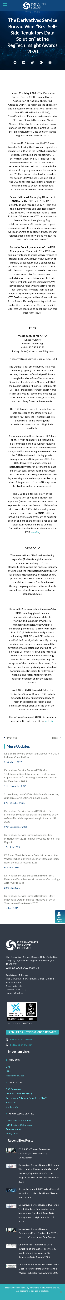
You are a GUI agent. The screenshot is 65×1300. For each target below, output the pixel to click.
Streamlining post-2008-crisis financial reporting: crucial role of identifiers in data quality (39, 1193)
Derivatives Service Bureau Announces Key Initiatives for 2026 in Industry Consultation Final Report (32, 838)
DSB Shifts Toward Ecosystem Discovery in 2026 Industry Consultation (34, 1153)
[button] (15, 62)
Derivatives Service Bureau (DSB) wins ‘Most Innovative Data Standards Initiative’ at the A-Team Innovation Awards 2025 (30, 899)
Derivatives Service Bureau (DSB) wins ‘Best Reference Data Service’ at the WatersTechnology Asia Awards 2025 (32, 879)
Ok (20, 1295)
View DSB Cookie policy (34, 1295)
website (35, 532)
